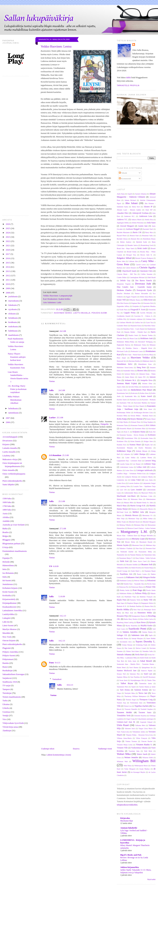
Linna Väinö (136, 480)
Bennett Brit (135, 239)
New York (6, 637)
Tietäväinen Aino (136, 703)
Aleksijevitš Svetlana (140, 213)
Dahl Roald (152, 277)
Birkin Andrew (126, 242)
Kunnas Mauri (135, 445)
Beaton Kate (134, 235)
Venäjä (5, 715)
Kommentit (125, 178)
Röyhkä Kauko (147, 626)
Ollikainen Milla (122, 568)
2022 (8, 241)
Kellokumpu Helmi (124, 412)
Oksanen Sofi (146, 564)
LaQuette (127, 454)
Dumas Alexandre (141, 293)
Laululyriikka (8, 614)
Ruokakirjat (7, 670)
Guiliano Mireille (125, 322)
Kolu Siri (152, 432)
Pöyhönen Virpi (130, 597)
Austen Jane (143, 226)
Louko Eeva (121, 483)
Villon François (141, 738)
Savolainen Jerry (126, 642)
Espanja (5, 558)
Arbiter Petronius (138, 223)
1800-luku (6, 509)
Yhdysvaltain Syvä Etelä (13, 723)
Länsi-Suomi (7, 625)
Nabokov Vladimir (125, 548)
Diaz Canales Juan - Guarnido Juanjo (134, 287)
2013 (8, 271)
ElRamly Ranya (134, 300)
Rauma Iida (149, 606)
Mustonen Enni (137, 545)
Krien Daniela (135, 441)
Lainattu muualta (9, 448)
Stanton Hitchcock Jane (126, 671)
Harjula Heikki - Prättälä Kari (135, 332)
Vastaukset (57, 679)
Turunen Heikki (124, 712)
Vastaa (52, 381)
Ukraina (5, 704)
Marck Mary (122, 506)
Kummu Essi (121, 445)
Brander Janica (132, 245)
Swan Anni (123, 680)
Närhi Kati (124, 561)
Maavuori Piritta (147, 493)
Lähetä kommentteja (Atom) (59, 754)
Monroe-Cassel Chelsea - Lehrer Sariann (141, 528)
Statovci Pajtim (146, 671)
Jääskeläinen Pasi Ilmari (141, 390)
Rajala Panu (121, 600)
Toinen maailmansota (11, 697)
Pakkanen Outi (132, 577)
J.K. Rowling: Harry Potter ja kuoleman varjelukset (17, 389)
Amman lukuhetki (128, 828)
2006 (8, 422)
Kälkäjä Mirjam (141, 451)
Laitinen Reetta (146, 457)
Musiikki (6, 633)
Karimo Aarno (122, 400)
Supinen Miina (122, 677)
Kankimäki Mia (130, 396)
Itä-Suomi (6, 580)
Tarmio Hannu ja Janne (147, 687)
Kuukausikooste (9, 607)
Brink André (142, 248)
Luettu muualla (8, 452)
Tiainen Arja (121, 703)
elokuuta (12, 313)
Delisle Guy (125, 281)
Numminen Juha (150, 555)
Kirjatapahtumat (9, 603)
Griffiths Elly (121, 319)
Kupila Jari (149, 445)
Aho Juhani (131, 203)
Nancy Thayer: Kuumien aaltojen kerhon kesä (17, 356)
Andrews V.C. (122, 220)
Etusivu (76, 748)
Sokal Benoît (146, 661)
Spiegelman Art (147, 667)
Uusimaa (6, 712)
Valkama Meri (140, 725)
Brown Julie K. (146, 255)
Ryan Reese (141, 622)
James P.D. (142, 377)
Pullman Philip (141, 593)
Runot (5, 667)
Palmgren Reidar (149, 577)
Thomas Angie (131, 700)
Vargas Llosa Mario (146, 728)
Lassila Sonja (124, 464)
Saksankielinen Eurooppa (13, 674)
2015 (8, 262)
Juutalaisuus (7, 584)
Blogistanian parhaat (11, 543)
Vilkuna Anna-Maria (124, 738)
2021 (8, 245)
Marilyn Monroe (9, 629)
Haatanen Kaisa (136, 326)
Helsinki (6, 562)
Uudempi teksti (47, 748)
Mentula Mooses (131, 515)
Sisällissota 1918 (9, 682)
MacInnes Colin (146, 496)
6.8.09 (56, 566)
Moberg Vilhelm (125, 525)
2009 (8, 288)
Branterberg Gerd (147, 245)
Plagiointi (6, 648)
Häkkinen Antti (148, 361)
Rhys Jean (129, 613)
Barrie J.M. (137, 232)
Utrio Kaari (123, 725)
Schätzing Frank (141, 645)
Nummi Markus (135, 555)
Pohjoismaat (7, 659)
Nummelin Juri (122, 555)
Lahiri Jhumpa (139, 454)
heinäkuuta (13, 318)
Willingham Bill (144, 761)
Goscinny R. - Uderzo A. (143, 316)
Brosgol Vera (131, 255)
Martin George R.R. (138, 506)
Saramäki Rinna (122, 638)
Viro (4, 719)
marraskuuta (14, 300)
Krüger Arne (148, 441)
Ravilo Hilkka (123, 609)
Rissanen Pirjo (122, 616)
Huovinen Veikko (63, 313)
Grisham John (151, 319)
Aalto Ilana (121, 194)
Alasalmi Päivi (122, 213)
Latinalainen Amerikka (12, 610)
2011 (8, 280)
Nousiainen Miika (145, 552)
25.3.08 (60, 417)
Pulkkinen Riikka (125, 593)
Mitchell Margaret (149, 522)
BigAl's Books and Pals (130, 855)
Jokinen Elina (147, 383)
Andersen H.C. (129, 216)
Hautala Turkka (147, 335)
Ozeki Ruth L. (136, 571)
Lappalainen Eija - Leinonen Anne (129, 461)
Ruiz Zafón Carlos (146, 619)
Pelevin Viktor (139, 580)
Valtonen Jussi (130, 728)
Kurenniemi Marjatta (125, 448)
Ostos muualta (8, 470)
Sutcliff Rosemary (149, 677)
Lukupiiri (6, 618)
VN (50, 566)
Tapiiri (133, 687)
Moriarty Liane (138, 538)
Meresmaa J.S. (147, 515)
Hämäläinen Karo (145, 364)
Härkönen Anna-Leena (125, 367)
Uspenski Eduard (146, 722)
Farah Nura (123, 310)
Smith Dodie (144, 658)
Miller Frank (121, 522)
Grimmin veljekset (136, 319)
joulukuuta (13, 296)
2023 (8, 237)
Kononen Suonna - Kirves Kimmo (132, 435)
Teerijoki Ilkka (129, 693)
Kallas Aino (144, 393)
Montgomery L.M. (134, 531)
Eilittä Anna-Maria (146, 297)
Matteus (134, 509)
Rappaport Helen (147, 603)
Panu (51, 662)
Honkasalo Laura (137, 351)
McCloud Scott (122, 512)
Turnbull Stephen (147, 709)
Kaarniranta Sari (122, 393)
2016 (8, 258)
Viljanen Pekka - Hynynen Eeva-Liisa (139, 735)
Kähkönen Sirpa (124, 451)
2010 (8, 284)
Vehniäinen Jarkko (138, 732)
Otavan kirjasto (9, 640)
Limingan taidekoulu (144, 470)
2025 (8, 228)
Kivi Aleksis (151, 425)
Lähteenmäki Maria (131, 493)
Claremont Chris (146, 271)
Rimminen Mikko (145, 613)
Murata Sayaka (123, 545)
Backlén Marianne (123, 232)
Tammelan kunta (145, 683)
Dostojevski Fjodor (144, 290)
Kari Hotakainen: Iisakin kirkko (56, 299)
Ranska (5, 663)
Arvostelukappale (10, 437)
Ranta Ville (148, 600)
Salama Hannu (147, 632)
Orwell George (122, 571)
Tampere (6, 689)
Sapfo (151, 635)
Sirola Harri (139, 655)
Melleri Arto (138, 512)
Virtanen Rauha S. (144, 744)
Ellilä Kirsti (148, 300)
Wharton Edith (147, 757)
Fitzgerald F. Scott (138, 310)
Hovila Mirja (148, 355)
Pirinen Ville (151, 587)
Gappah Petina (130, 313)
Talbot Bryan (126, 683)
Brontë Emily (132, 252)
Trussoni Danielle (131, 709)
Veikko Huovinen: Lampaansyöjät (57, 295)
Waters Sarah (142, 754)
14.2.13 (63, 615)
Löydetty (6, 455)
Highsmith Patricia (123, 345)
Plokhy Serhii (124, 590)
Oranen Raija (148, 568)
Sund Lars (148, 674)
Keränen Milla (122, 416)
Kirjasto (5, 444)
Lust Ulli (123, 490)
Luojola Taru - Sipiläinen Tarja (144, 486)
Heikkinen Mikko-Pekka (125, 342)
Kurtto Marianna (145, 448)
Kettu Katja (122, 419)
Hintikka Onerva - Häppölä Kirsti (139, 348)
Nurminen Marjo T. (126, 558)
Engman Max (136, 303)
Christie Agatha (147, 267)
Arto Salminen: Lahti (52, 302)
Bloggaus (6, 539)
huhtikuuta (13, 330)
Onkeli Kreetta (136, 568)
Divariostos (7, 440)
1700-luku (6, 506)
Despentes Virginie (124, 284)
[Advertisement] (79, 916)
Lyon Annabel (136, 490)
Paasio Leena (142, 574)
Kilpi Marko (123, 422)
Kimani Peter (135, 422)
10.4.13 (69, 685)
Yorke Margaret (129, 769)
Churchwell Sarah (129, 271)
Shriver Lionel (141, 648)
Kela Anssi (148, 409)
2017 (8, 254)
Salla (51, 390)
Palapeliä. (105, 424)
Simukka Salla (148, 651)
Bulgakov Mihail (124, 258)
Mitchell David (134, 522)
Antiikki (6, 521)
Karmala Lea (134, 400)
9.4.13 (57, 662)
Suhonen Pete (135, 674)
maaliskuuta (13, 335)
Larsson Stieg (150, 461)
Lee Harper (137, 464)
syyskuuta (12, 309)
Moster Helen (130, 542)
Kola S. (126, 432)
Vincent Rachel (146, 741)
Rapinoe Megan (132, 603)
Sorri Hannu (133, 667)
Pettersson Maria (137, 587)
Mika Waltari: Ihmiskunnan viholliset (14, 399)
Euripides (135, 306)
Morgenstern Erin (123, 539)
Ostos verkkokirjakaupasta (13, 473)
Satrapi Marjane (137, 638)
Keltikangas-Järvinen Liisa (143, 412)
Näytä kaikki (151, 879)
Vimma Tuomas (131, 741)
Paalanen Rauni (150, 571)
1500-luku (6, 498)
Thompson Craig (146, 700)
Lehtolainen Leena (126, 467)
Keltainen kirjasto (10, 588)
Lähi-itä (5, 622)
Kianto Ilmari (151, 419)
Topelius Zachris (141, 706)
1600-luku (6, 502)
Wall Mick (148, 751)
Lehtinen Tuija (150, 464)
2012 (8, 275)
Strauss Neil (121, 674)
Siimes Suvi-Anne (132, 651)
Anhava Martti (136, 219)
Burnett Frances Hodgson (144, 258)
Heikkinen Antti (146, 338)
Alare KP (148, 210)
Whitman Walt (122, 761)
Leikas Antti (141, 467)
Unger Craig (130, 719)
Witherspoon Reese (141, 766)
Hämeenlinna (8, 565)
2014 (8, 267)
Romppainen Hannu (138, 616)
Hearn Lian (133, 338)
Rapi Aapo (120, 603)
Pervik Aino (151, 584)
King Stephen (148, 422)
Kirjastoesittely (8, 599)
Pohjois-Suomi (8, 655)
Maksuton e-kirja (9, 459)
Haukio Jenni (133, 335)
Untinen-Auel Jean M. (126, 722)
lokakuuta (12, 305)
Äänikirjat (6, 730)
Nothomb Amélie (126, 552)
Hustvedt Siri (121, 361)
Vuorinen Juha (134, 751)
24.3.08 (63, 331)
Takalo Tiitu (151, 680)
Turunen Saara (145, 712)
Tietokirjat (6, 693)
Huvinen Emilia (134, 361)
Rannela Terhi (135, 600)
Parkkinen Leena (125, 580)
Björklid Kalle (141, 242)
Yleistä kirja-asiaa (10, 727)
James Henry (129, 377)
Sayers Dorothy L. (146, 641)
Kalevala (134, 393)
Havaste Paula (122, 338)
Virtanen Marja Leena (124, 745)
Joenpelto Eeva (146, 380)
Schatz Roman (127, 645)
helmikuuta (13, 408)
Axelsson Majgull (133, 229)
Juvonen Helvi (122, 390)
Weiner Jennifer (131, 757)
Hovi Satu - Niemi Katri (132, 355)
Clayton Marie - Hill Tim (127, 274)
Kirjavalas (125, 818)
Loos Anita (149, 480)
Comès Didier (122, 277)
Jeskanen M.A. (130, 380)
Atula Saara (151, 223)
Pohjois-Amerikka (10, 652)
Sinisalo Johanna (124, 654)
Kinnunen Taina (122, 425)
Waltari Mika (124, 753)
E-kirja (5, 547)
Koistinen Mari (140, 428)
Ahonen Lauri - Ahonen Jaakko (129, 210)
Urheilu (5, 708)
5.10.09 (61, 596)
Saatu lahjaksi (8, 484)
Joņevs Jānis (121, 387)
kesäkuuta (12, 322)
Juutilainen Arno (147, 387)
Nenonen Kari (151, 548)
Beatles (5, 532)
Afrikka (5, 517)
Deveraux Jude (143, 283)
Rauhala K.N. (121, 606)
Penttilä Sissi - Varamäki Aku (133, 584)
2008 (8, 292)
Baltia (5, 528)
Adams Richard (130, 200)
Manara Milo (128, 502)
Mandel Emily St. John (144, 502)
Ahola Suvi (136, 207)
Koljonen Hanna (138, 432)
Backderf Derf (148, 229)
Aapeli (130, 194)
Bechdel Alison (122, 239)
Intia (4, 569)
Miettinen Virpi (133, 518)
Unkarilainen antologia (145, 719)
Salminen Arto (137, 635)
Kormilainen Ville (131, 438)
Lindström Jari (122, 480)
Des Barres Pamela (143, 281)
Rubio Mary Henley (131, 619)
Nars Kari (139, 548)
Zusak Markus (144, 769)
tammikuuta (13, 412)
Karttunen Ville (125, 403)
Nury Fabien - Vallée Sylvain (145, 558)
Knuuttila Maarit (126, 428)
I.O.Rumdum (55, 455)
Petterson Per (123, 587)
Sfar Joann (128, 648)
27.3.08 (63, 528)
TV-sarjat (6, 685)
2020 (8, 250)
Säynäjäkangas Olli (137, 680)
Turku (5, 700)
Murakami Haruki (145, 542)
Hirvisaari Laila (122, 351)
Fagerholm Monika (149, 306)
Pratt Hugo (137, 590)
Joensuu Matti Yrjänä (127, 383)
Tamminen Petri (122, 687)
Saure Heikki (151, 638)
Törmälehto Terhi (124, 716)
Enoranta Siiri (148, 303)
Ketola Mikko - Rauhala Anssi (142, 416)
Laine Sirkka (130, 457)
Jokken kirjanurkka (129, 867)
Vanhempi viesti (105, 748)
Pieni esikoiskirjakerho (12, 481)
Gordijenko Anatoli (124, 316)
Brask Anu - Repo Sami (125, 248)
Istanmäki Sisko (128, 371)
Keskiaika (6, 595)
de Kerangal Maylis (138, 772)
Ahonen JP (148, 207)
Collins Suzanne (147, 274)
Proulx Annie (151, 590)
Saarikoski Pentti (137, 628)
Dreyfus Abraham (123, 293)
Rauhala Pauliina (136, 606)
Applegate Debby (123, 223)
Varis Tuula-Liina (123, 732)
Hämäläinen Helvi (124, 364)
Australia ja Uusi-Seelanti (13, 524)
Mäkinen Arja (151, 545)
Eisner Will (121, 300)
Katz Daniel (140, 406)
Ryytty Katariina (131, 626)
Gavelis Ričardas (146, 313)
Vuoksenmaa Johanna (139, 748)
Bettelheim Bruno (149, 239)
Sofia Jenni (132, 661)
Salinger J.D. (122, 635)
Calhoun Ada (133, 261)
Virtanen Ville (122, 748)
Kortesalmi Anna (147, 438)
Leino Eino (129, 470)
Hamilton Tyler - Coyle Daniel (134, 329)
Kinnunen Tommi (137, 425)
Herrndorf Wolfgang (145, 342)
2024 (8, 232)
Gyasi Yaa (149, 322)
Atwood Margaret (127, 226)
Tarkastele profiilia (128, 85)
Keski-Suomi (8, 592)
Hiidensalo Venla (140, 345)
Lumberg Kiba (125, 486)
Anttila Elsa (149, 219)
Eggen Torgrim (131, 297)
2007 (8, 418)
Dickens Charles (124, 290)
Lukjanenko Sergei (149, 483)
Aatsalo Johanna (140, 194)
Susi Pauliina (135, 677)
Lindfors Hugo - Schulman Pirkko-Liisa (131, 473)
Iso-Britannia (8, 573)
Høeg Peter (141, 367)
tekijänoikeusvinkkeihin (127, 804)
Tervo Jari (142, 693)
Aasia (4, 513)
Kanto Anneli (146, 396)
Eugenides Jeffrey (123, 306)
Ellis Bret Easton (123, 303)
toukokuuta (13, 326)
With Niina (127, 766)
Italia (4, 577)
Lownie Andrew (134, 483)
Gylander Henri (122, 326)
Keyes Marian (137, 419)
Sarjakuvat (7, 678)
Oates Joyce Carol (140, 561)
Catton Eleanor (131, 268)
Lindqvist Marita (147, 477)
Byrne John (121, 261)
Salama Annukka (130, 632)
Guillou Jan (139, 322)
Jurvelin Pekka (133, 387)
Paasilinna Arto (126, 574)
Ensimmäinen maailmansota (14, 551)
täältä (128, 77)
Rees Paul (137, 610)
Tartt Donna (125, 690)
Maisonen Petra (136, 499)
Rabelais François (146, 597)
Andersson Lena (145, 216)
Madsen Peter (122, 499)
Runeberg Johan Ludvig (125, 622)
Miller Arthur (148, 518)
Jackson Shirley (129, 374)
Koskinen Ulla (122, 441)
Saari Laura (121, 629)
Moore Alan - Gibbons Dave (127, 535)
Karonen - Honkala (149, 400)
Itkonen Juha (142, 371)
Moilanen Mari (139, 525)
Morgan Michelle (147, 535)
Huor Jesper (121, 358)
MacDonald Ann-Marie (126, 496)
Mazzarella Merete (146, 509)
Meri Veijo (121, 518)
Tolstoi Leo (128, 706)
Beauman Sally (147, 235)
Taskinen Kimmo (141, 690)
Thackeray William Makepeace (135, 696)
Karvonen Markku (140, 403)
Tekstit (123, 173)
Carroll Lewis (141, 265)
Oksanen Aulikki (132, 564)
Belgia (5, 536)
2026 (8, 224)
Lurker (52, 417)
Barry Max (149, 232)
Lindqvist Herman (131, 477)
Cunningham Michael (137, 277)
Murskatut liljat (126, 821)
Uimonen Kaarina (140, 716)
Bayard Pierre (122, 235)
